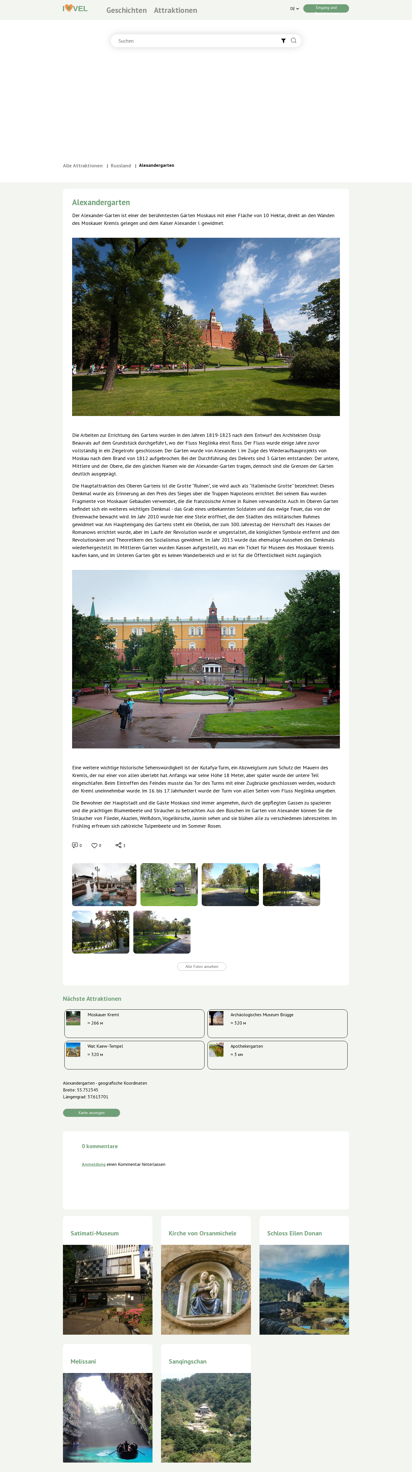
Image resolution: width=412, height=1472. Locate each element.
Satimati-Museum (95, 1233)
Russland (121, 165)
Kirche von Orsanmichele (202, 1233)
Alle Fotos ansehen (201, 966)
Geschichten (126, 10)
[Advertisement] (206, 107)
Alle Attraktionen (83, 165)
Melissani (83, 1361)
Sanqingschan (188, 1361)
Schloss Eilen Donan (294, 1233)
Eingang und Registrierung (326, 9)
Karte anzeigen (92, 1112)
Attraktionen (175, 10)
